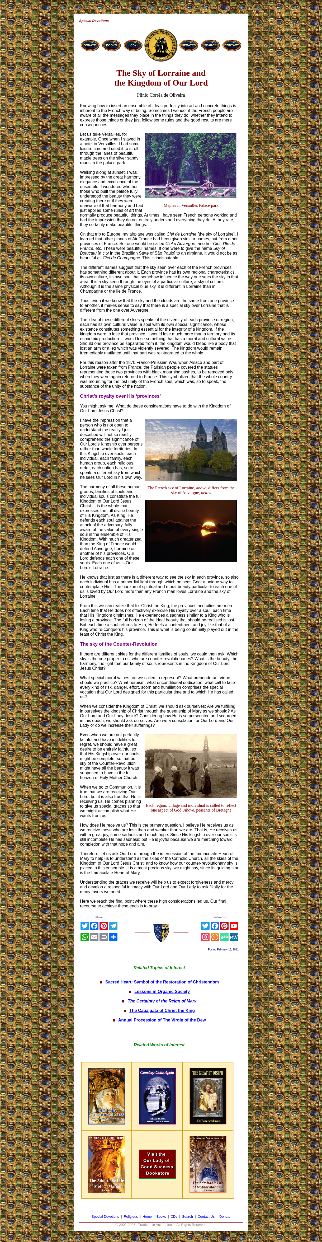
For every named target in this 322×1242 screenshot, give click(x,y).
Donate (224, 1216)
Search (187, 1216)
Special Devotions (105, 1216)
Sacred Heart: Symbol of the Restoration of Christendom (162, 982)
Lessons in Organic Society (162, 991)
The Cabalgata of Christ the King (162, 1010)
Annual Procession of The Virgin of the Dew (162, 1020)
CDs (174, 1216)
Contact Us (206, 1216)
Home (147, 1216)
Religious (131, 1216)
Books (161, 1216)
